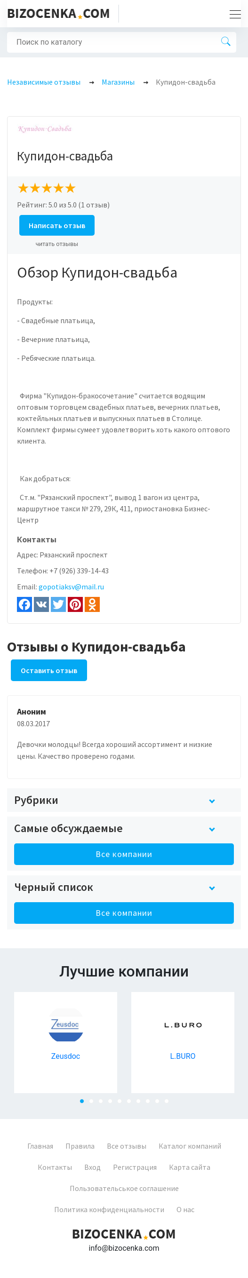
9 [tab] (160, 1104)
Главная (40, 1146)
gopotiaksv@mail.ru (71, 586)
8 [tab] (150, 1104)
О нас (185, 1209)
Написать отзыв (57, 225)
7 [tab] (141, 1104)
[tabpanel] (65, 1042)
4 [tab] (113, 1104)
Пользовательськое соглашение (124, 1188)
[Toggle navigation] (232, 13)
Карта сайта (189, 1167)
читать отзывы (57, 243)
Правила (80, 1146)
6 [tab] (131, 1104)
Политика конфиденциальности (109, 1209)
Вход (92, 1167)
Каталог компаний (190, 1146)
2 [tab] (94, 1104)
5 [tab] (122, 1104)
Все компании (124, 854)
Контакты (55, 1167)
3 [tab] (103, 1104)
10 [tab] (169, 1104)
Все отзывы (126, 1146)
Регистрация (135, 1167)
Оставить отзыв (49, 670)
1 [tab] (84, 1104)
